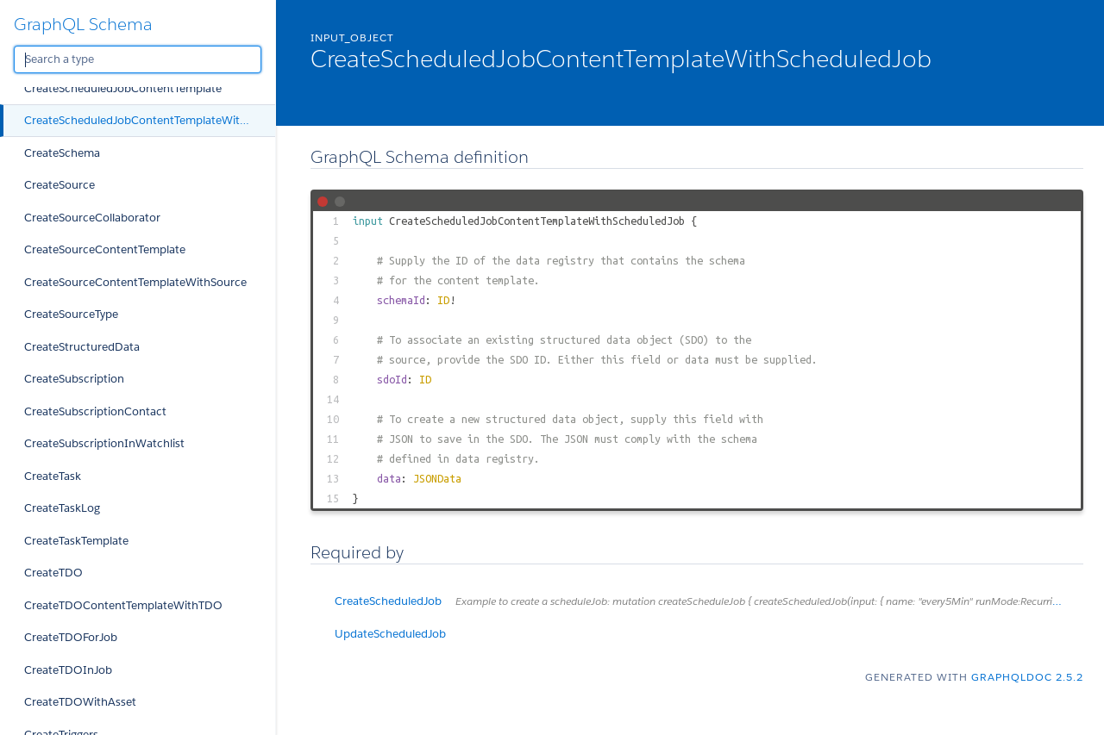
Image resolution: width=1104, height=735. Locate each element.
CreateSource (59, 185)
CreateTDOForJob (70, 637)
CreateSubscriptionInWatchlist (104, 443)
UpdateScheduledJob (390, 633)
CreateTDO (53, 572)
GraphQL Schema (83, 24)
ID (443, 300)
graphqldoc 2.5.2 (1027, 677)
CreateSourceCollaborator (92, 217)
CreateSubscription (74, 378)
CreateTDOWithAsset (80, 702)
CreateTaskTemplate (76, 540)
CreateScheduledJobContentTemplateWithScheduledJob (149, 120)
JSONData (437, 478)
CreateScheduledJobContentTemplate (123, 88)
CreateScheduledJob (709, 601)
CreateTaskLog (62, 508)
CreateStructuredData (82, 346)
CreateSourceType (71, 314)
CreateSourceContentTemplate (104, 249)
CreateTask (52, 476)
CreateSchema (62, 153)
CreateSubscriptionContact (95, 411)
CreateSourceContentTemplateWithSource (135, 282)
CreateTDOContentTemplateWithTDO (123, 605)
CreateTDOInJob (68, 670)
